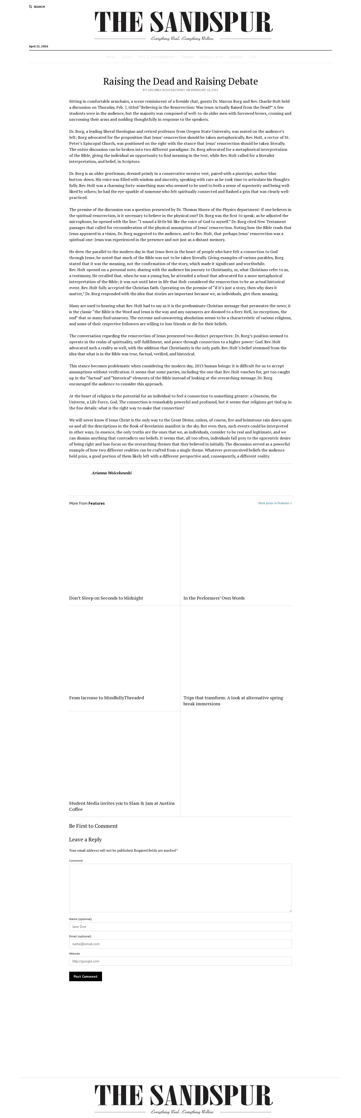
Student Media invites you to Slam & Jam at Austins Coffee (122, 806)
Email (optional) (80, 936)
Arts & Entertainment (156, 56)
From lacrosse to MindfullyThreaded (106, 698)
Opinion (188, 56)
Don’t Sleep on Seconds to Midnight (106, 598)
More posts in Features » (275, 503)
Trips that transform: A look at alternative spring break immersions (233, 701)
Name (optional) (80, 919)
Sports (126, 56)
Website (74, 953)
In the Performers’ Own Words (214, 598)
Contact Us (209, 56)
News (110, 56)
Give (252, 56)
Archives (236, 56)
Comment (76, 860)
